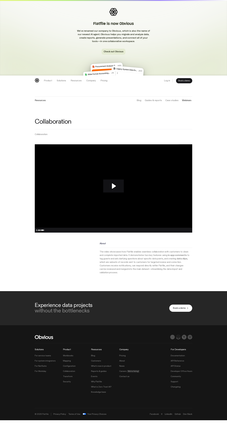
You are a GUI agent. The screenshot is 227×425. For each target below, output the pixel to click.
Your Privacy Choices (94, 419)
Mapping (67, 366)
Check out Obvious (114, 51)
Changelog (176, 392)
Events (94, 381)
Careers (129, 376)
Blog (93, 360)
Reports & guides (99, 376)
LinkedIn (168, 419)
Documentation (178, 360)
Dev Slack (187, 419)
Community (176, 381)
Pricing (122, 360)
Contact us (124, 381)
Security (67, 386)
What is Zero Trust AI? (101, 392)
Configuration (69, 371)
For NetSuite (41, 371)
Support (174, 386)
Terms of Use (74, 419)
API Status (176, 371)
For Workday (40, 376)
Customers (96, 366)
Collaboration (69, 376)
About (122, 366)
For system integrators (45, 366)
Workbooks (68, 360)
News (122, 371)
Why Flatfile (96, 386)
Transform (68, 381)
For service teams (43, 360)
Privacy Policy (59, 419)
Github (178, 419)
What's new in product (101, 371)
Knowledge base (98, 397)
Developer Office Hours (181, 376)
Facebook (154, 419)
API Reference (177, 366)
